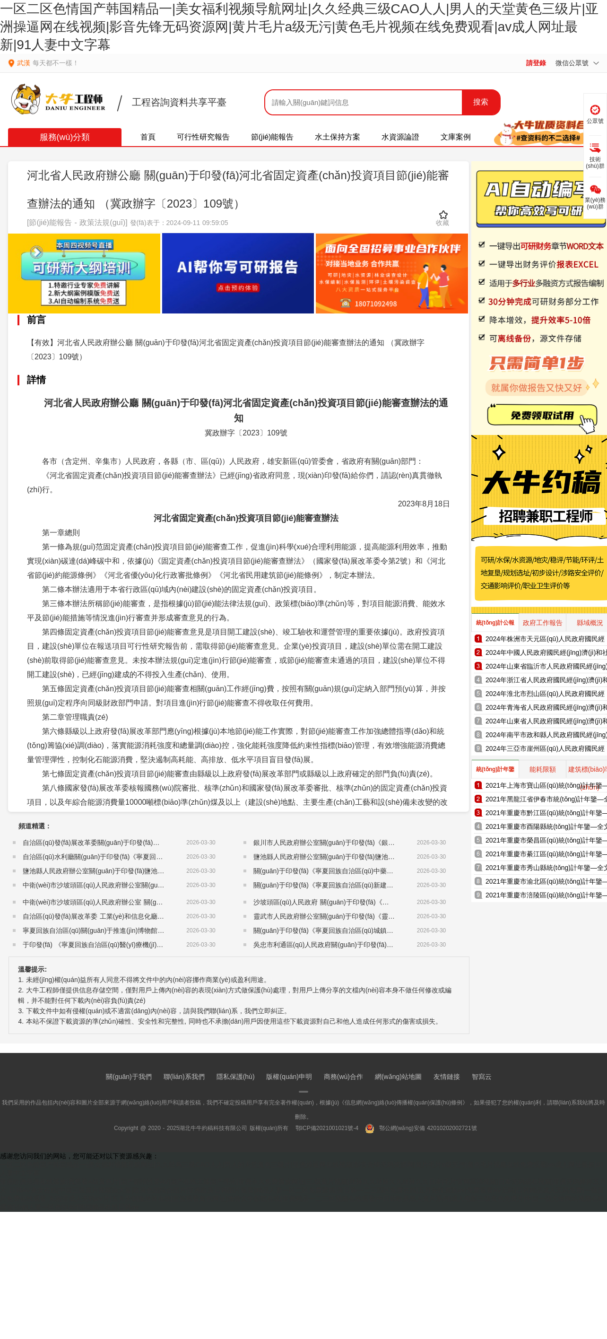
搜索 (480, 102)
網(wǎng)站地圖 (398, 1076)
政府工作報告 (543, 622)
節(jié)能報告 (272, 137)
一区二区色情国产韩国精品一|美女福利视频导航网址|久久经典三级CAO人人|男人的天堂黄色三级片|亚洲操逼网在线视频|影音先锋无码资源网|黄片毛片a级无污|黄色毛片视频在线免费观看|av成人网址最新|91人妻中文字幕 (299, 26)
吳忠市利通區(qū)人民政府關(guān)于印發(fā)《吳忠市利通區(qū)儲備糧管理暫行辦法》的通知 (392, 944)
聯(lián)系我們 (184, 1076)
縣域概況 (590, 622)
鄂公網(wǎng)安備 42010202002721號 (421, 1128)
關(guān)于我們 (128, 1076)
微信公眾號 (577, 63)
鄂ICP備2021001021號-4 (326, 1128)
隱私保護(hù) (236, 1076)
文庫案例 (456, 137)
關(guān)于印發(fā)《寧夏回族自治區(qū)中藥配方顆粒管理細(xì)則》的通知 (364, 871)
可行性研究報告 (203, 137)
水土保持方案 (337, 137)
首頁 (148, 137)
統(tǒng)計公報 (495, 622)
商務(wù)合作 (343, 1076)
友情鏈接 (447, 1076)
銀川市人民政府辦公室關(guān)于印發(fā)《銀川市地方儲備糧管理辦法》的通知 (370, 842)
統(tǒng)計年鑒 (495, 769)
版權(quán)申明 (289, 1076)
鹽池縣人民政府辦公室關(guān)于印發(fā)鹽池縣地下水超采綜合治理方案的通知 (140, 871)
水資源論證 (400, 137)
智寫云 (482, 1076)
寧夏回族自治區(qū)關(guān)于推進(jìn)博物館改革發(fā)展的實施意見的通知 (135, 930)
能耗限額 (542, 769)
